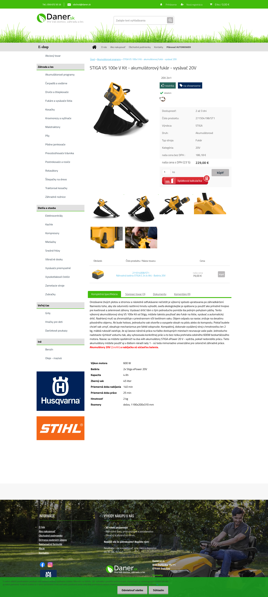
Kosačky (50, 109)
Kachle (49, 224)
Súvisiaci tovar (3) (135, 294)
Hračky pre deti (54, 322)
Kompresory (52, 233)
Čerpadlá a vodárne (56, 83)
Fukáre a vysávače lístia (58, 101)
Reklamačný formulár (50, 544)
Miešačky (50, 242)
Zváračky (50, 294)
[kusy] (166, 172)
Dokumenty (159, 294)
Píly (47, 136)
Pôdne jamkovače (55, 144)
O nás (104, 47)
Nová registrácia (194, 4)
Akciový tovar (53, 56)
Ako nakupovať (117, 47)
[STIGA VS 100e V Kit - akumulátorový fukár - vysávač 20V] (121, 77)
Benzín (49, 349)
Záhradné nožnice (55, 197)
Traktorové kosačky (56, 188)
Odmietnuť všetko (132, 590)
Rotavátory (51, 171)
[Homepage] (95, 47)
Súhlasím (158, 590)
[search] (170, 20)
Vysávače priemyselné (58, 268)
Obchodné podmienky (140, 47)
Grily (47, 313)
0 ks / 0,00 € (222, 4)
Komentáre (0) (182, 294)
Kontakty (158, 47)
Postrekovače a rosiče (57, 162)
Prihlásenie (171, 4)
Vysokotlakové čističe (57, 277)
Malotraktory (52, 127)
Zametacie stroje (54, 285)
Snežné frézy (52, 250)
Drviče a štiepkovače (57, 92)
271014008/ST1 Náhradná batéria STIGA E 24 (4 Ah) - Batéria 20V (140, 274)
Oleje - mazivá (53, 358)
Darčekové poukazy (56, 330)
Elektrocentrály (54, 216)
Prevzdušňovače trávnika (59, 153)
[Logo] (60, 20)
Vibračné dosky (54, 259)
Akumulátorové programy (60, 74)
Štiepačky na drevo (56, 179)
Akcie (42, 548)
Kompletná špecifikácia (104, 294)
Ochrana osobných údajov (53, 540)
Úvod (92, 59)
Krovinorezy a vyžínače (58, 118)
